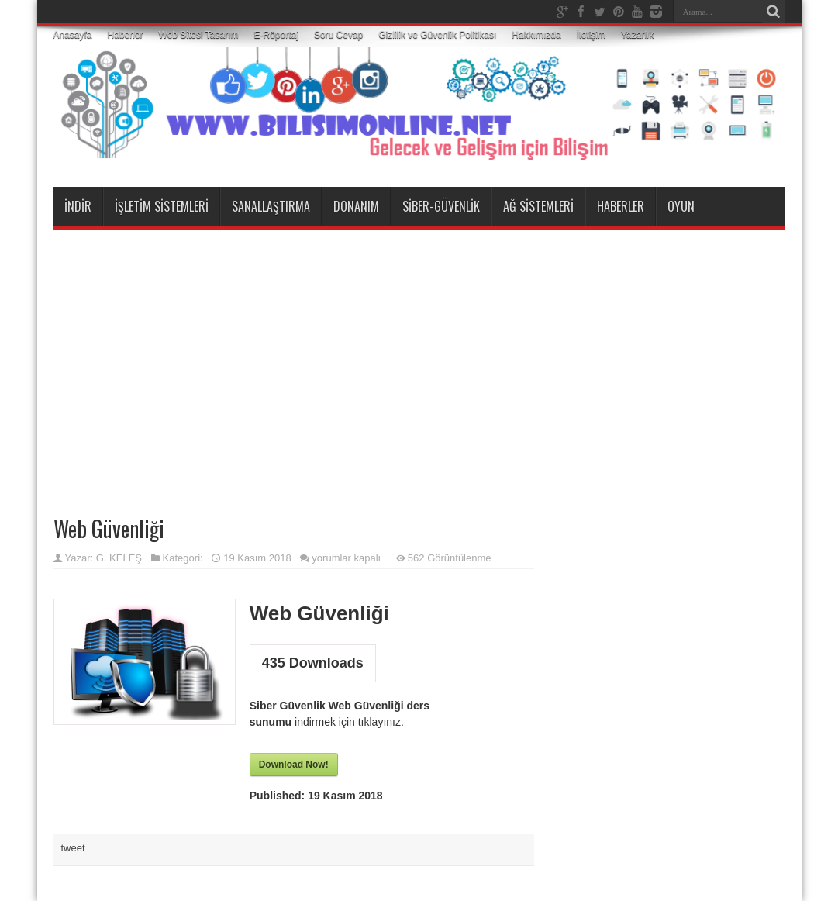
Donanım (356, 206)
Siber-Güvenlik (441, 206)
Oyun (681, 206)
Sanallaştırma (271, 206)
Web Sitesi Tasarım (199, 34)
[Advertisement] (419, 353)
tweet (73, 848)
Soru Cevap (338, 34)
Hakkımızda (536, 34)
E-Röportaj (276, 34)
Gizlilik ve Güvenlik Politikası (437, 34)
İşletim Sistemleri (162, 206)
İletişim (591, 34)
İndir (77, 206)
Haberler (125, 34)
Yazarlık (637, 34)
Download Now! (294, 764)
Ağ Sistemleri (538, 206)
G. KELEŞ (119, 558)
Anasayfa (72, 34)
